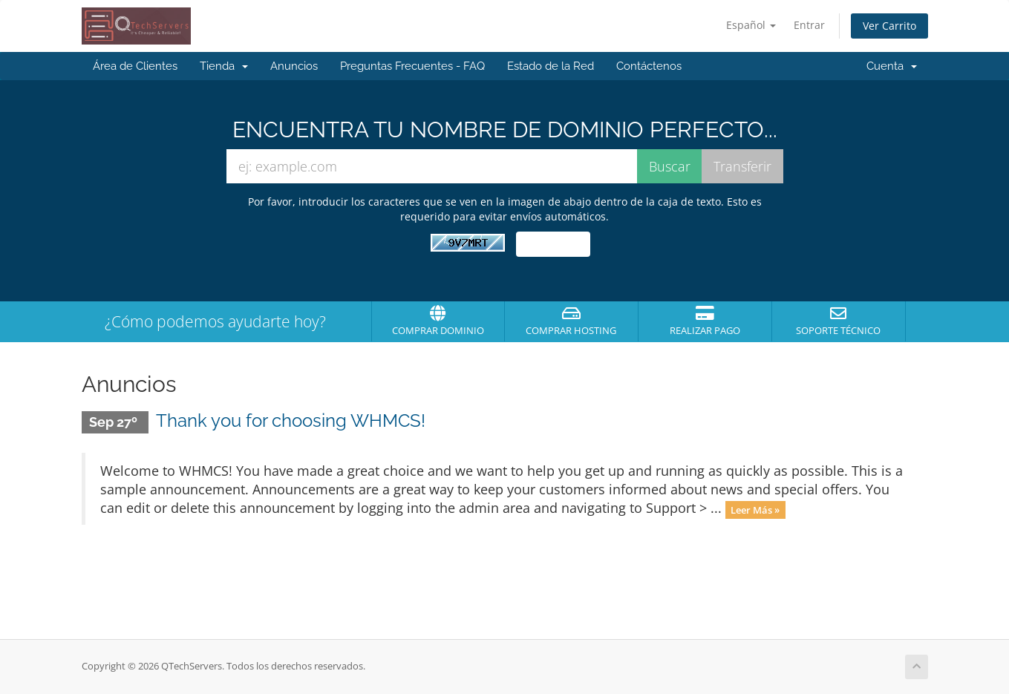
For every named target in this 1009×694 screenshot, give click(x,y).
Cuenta (891, 66)
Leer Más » (755, 509)
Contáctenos (649, 66)
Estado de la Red (550, 66)
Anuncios (294, 66)
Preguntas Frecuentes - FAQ (412, 66)
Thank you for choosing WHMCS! (290, 420)
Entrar (809, 25)
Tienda (224, 66)
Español (751, 25)
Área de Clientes (135, 66)
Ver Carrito (889, 26)
